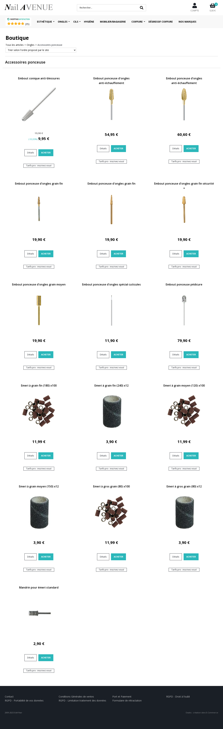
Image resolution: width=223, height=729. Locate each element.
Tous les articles (15, 44)
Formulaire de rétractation (127, 700)
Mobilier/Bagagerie (113, 21)
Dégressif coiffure (160, 21)
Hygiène (89, 21)
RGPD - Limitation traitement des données (82, 700)
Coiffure (137, 21)
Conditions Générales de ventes (76, 696)
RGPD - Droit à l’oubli (178, 696)
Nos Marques (187, 21)
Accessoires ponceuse (50, 44)
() (27, 24)
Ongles (62, 21)
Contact (9, 696)
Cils (75, 21)
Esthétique (44, 21)
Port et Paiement (121, 696)
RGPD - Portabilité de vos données (24, 700)
